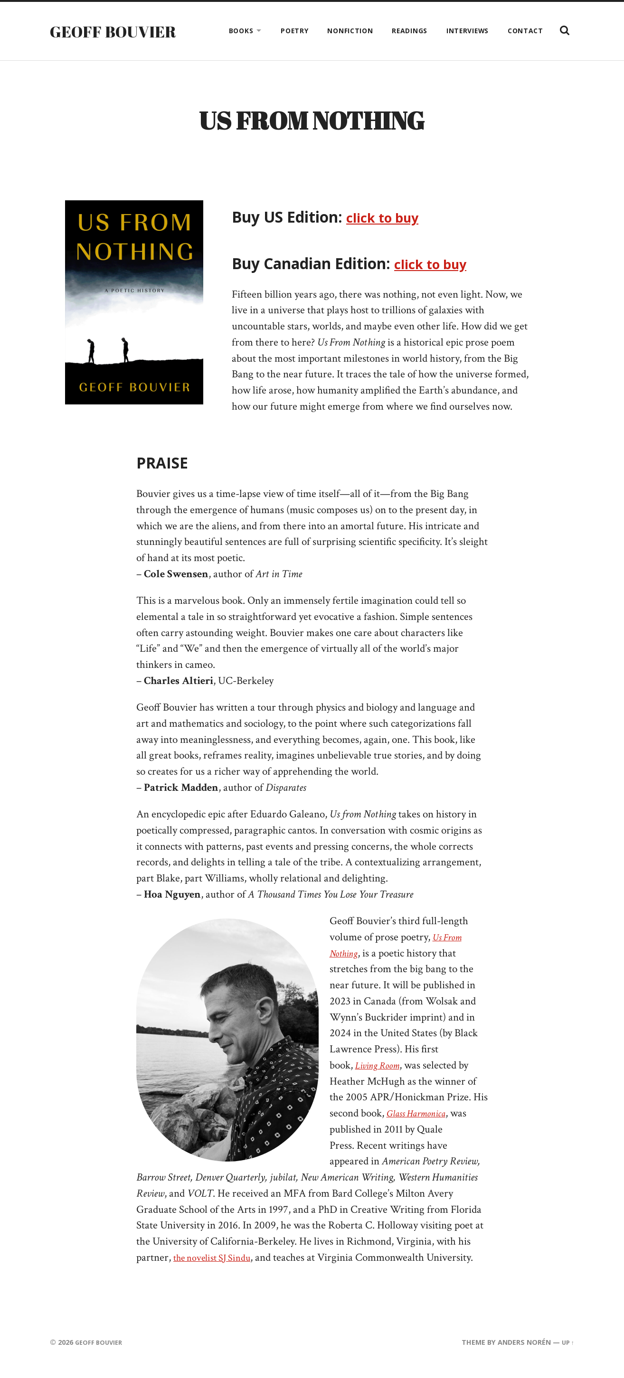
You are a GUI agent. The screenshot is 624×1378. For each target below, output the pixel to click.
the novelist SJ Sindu (217, 1264)
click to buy (387, 224)
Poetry (294, 30)
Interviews (467, 30)
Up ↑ (567, 1348)
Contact (525, 30)
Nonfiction (350, 30)
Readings (409, 30)
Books (241, 30)
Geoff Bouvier (118, 30)
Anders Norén (522, 1348)
